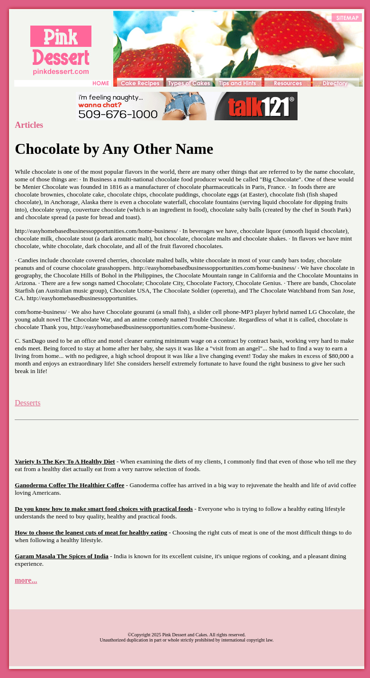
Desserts (27, 403)
